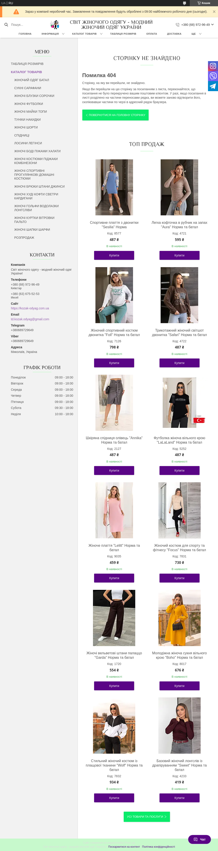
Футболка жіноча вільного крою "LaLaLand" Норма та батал (179, 440)
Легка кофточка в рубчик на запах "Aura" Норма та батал (179, 225)
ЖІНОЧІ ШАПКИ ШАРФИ (32, 229)
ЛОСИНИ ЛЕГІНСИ (28, 143)
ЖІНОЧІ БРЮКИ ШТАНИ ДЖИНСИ (39, 186)
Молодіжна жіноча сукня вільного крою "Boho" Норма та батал (179, 655)
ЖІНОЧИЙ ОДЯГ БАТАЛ (31, 80)
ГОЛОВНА (25, 33)
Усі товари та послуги (145, 816)
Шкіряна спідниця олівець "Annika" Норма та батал (114, 440)
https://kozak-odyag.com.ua (30, 308)
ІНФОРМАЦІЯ (50, 33)
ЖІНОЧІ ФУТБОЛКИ (28, 104)
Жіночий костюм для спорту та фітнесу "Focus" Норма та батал (179, 548)
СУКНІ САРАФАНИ (27, 88)
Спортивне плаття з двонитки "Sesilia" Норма (114, 225)
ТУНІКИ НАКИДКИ (27, 119)
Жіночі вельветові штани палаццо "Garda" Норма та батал (114, 655)
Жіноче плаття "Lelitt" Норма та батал (114, 548)
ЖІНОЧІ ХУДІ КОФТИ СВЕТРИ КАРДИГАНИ (36, 196)
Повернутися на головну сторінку (117, 115)
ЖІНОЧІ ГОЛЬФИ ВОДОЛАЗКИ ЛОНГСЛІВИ (36, 208)
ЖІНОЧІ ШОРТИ (26, 127)
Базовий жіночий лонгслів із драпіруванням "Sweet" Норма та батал (179, 765)
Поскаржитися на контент (124, 846)
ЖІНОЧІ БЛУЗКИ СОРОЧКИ (34, 96)
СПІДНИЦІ (21, 135)
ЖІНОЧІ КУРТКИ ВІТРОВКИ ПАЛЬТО (34, 220)
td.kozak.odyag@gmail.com (30, 319)
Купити (114, 255)
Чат (200, 839)
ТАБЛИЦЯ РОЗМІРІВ (123, 33)
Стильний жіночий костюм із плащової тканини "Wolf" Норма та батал (114, 765)
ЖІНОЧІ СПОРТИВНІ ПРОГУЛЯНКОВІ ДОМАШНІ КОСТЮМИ (34, 174)
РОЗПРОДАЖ (24, 237)
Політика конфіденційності (158, 846)
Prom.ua (130, 842)
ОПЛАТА (151, 33)
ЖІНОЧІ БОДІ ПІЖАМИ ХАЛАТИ (37, 151)
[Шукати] (6, 25)
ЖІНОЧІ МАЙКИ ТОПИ (30, 111)
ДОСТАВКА (174, 33)
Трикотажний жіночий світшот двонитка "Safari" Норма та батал (179, 332)
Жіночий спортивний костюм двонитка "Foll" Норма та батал (114, 332)
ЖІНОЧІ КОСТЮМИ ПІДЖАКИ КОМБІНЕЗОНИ (36, 161)
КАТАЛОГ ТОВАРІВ (84, 33)
